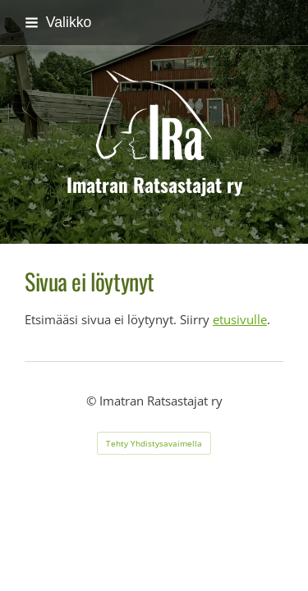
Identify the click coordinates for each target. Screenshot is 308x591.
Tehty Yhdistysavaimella (154, 443)
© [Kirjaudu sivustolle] (92, 400)
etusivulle (240, 319)
